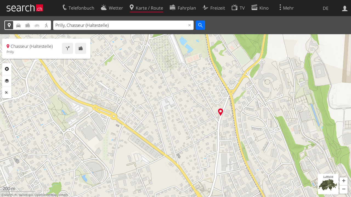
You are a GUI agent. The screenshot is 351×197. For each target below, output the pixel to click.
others (63, 195)
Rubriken (7, 69)
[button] (343, 181)
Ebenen (7, 81)
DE (326, 8)
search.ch (10, 195)
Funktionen (7, 93)
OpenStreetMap (46, 195)
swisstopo (26, 195)
